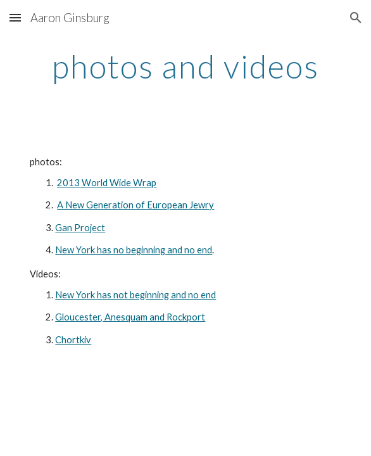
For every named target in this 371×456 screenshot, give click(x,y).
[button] (15, 17)
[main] (185, 66)
